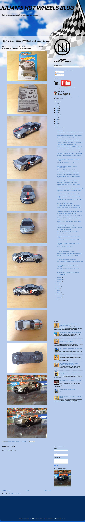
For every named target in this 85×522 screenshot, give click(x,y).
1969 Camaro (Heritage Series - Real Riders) (68, 174)
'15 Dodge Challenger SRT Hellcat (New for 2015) (68, 205)
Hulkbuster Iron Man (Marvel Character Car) (68, 172)
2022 (57, 110)
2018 (57, 119)
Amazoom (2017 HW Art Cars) (66, 355)
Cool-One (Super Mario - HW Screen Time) (67, 231)
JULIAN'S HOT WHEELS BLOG (36, 8)
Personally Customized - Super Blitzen (66, 259)
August (59, 281)
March (59, 292)
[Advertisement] (39, 27)
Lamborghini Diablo (62, 274)
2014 (57, 300)
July (58, 283)
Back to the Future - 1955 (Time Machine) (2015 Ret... (69, 253)
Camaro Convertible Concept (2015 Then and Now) (69, 153)
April (58, 290)
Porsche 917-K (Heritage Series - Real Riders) (68, 137)
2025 (57, 103)
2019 (57, 117)
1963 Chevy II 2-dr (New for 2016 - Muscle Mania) (69, 148)
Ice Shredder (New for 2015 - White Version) (70, 332)
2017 (57, 121)
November (60, 130)
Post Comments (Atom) (15, 493)
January (59, 297)
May (58, 288)
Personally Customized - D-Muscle (65, 249)
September (60, 279)
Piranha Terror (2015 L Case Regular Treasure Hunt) (69, 142)
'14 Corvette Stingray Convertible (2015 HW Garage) (69, 227)
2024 (57, 106)
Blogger (64, 518)
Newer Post (6, 490)
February (59, 294)
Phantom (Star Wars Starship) (64, 246)
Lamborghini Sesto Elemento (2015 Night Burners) (69, 146)
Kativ (54, 518)
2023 (57, 108)
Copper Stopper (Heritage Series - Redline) (68, 272)
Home (27, 490)
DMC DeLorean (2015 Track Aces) (65, 225)
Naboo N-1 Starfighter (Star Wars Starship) (68, 193)
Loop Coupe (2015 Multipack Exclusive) (66, 144)
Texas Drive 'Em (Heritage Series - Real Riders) (68, 140)
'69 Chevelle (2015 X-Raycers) (64, 229)
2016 (57, 123)
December (60, 127)
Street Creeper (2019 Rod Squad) (67, 389)
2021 (57, 112)
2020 (57, 114)
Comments (58, 74)
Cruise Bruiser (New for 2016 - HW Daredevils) (68, 151)
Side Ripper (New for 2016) (63, 233)
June (58, 286)
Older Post (47, 490)
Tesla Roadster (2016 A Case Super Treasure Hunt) (70, 188)
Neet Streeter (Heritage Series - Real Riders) (68, 180)
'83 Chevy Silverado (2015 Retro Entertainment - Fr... (69, 215)
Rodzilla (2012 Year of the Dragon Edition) (67, 182)
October (59, 277)
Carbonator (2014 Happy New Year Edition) (67, 169)
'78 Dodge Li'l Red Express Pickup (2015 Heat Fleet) (69, 211)
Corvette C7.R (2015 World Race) (64, 203)
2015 (57, 126)
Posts (57, 72)
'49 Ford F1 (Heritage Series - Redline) (66, 213)
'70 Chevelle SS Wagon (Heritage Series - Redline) (69, 135)
